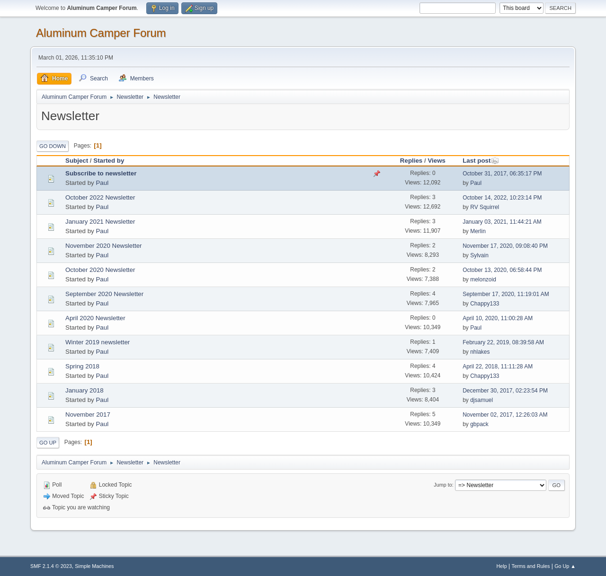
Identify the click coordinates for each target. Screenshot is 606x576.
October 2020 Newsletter (100, 269)
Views (437, 160)
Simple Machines (94, 566)
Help (502, 566)
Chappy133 (484, 303)
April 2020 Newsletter (95, 318)
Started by (108, 160)
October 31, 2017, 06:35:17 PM (502, 173)
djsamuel (481, 400)
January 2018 (84, 390)
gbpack (479, 424)
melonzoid (483, 279)
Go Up (47, 442)
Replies (411, 160)
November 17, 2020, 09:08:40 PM (505, 246)
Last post (481, 160)
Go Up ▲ (565, 566)
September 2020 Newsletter (104, 293)
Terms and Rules (531, 566)
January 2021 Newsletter (100, 221)
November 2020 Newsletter (103, 245)
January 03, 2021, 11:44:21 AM (502, 221)
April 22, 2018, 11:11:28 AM (498, 366)
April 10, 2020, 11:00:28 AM (498, 318)
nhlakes (480, 352)
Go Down (52, 146)
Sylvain (479, 255)
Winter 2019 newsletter (97, 342)
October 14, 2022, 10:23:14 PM (502, 197)
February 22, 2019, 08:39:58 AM (503, 342)
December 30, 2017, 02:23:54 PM (505, 390)
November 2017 (87, 414)
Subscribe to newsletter (100, 173)
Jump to (443, 485)
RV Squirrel (484, 207)
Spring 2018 (82, 366)
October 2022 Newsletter (100, 197)
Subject (76, 160)
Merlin (478, 231)
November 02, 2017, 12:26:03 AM (505, 414)
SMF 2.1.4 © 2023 (51, 566)
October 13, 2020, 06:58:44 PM (502, 270)
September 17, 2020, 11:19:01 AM (506, 294)
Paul (102, 182)
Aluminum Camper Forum (101, 32)
